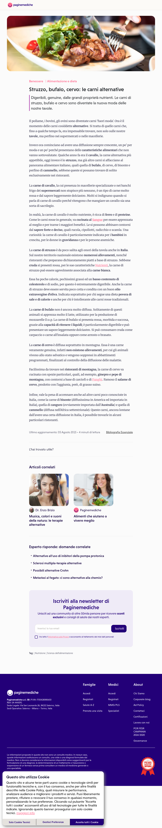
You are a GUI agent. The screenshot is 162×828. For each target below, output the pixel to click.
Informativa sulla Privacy (58, 582)
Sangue (97, 220)
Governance (140, 686)
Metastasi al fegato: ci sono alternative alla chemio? (68, 523)
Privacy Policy (34, 719)
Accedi (86, 638)
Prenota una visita (92, 656)
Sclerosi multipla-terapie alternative (57, 508)
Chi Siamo (139, 638)
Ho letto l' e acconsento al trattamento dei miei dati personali (76, 582)
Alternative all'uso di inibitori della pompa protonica (68, 501)
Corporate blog (142, 644)
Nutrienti (101, 265)
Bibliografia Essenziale (119, 432)
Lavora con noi (142, 667)
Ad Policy (139, 650)
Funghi (97, 379)
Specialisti (113, 656)
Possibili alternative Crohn (51, 515)
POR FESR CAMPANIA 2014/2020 (140, 677)
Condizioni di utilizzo (17, 719)
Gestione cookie (49, 719)
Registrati (88, 644)
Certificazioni (141, 662)
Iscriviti (119, 573)
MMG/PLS (114, 650)
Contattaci (139, 656)
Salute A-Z (88, 650)
